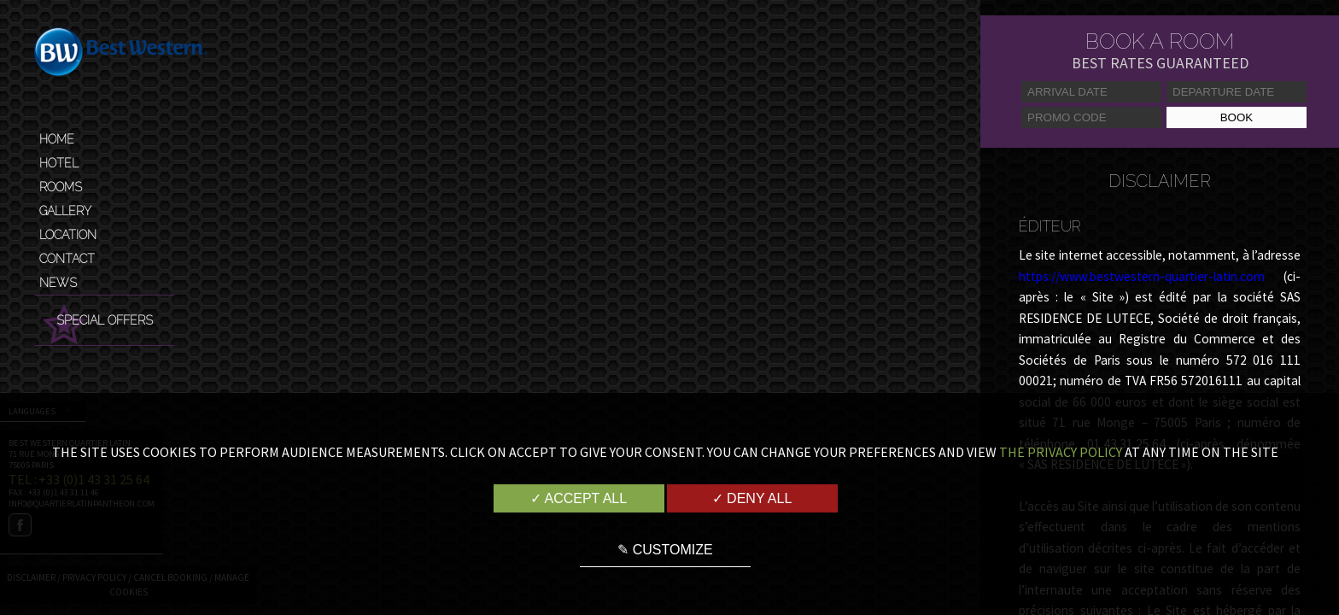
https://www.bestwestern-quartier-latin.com (1142, 276)
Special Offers (104, 320)
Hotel (59, 163)
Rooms (60, 187)
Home (56, 139)
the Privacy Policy (1060, 451)
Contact (67, 259)
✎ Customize (664, 549)
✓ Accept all (578, 498)
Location (67, 235)
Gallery (65, 211)
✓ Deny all (752, 498)
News (58, 283)
